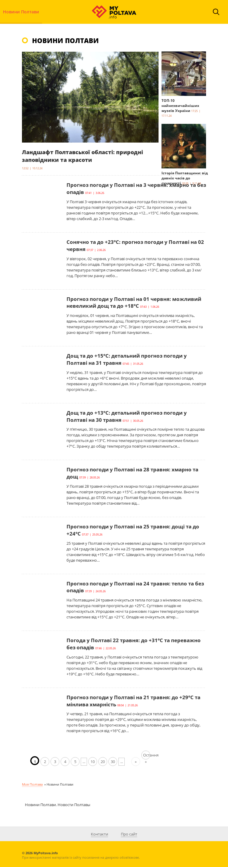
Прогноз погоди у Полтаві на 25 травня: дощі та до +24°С (132, 530)
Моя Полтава (32, 784)
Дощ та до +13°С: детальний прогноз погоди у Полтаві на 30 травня (126, 416)
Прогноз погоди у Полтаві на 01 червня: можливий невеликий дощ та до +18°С (133, 302)
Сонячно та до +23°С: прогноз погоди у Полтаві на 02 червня (135, 245)
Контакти (99, 834)
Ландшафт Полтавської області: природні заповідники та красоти (82, 156)
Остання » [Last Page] (146, 755)
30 (113, 761)
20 (103, 761)
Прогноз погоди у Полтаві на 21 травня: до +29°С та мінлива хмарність (133, 701)
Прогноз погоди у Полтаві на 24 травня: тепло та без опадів (135, 587)
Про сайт (129, 834)
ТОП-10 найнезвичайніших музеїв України (180, 105)
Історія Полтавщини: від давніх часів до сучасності (185, 178)
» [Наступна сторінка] (136, 761)
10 (93, 761)
